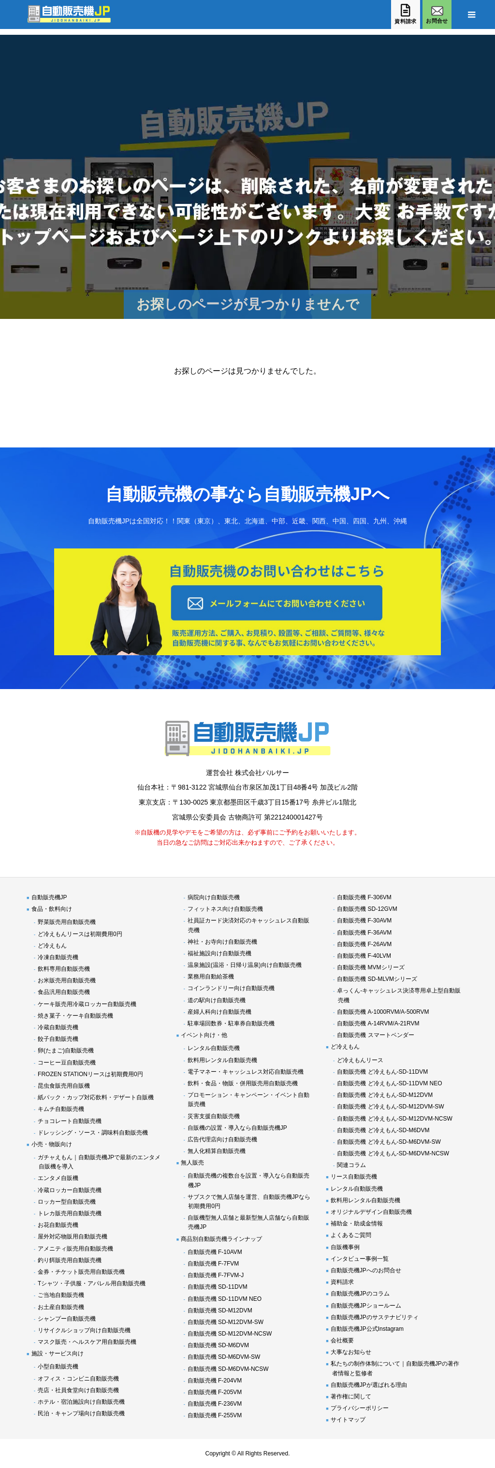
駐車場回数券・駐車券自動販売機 (231, 1023)
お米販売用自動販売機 (67, 980)
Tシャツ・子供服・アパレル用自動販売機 (92, 1283)
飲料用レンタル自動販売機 (222, 1060)
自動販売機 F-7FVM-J (216, 1275)
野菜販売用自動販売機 (67, 922)
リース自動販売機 (354, 1176)
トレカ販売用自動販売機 (70, 1213)
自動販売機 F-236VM (215, 1403)
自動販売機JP (49, 897)
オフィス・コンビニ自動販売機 (78, 1378)
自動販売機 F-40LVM (364, 955)
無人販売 (192, 1162)
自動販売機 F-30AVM (364, 920)
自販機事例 (345, 1247)
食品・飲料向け (51, 909)
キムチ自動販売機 (61, 1109)
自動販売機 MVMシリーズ (370, 967)
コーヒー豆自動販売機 (67, 1062)
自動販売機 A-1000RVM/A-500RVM (383, 1011)
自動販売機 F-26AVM (364, 944)
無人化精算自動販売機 (217, 1151)
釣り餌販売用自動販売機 (70, 1260)
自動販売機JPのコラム (360, 1293)
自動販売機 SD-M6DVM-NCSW (228, 1369)
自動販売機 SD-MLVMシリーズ (377, 979)
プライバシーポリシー (360, 1408)
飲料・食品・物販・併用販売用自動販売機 (243, 1083)
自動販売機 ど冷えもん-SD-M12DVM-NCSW (394, 1118)
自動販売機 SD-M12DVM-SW (225, 1322)
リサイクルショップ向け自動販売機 (84, 1330)
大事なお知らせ (351, 1352)
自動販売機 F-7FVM (213, 1263)
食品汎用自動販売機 (64, 992)
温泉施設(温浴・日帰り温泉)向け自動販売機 (245, 965)
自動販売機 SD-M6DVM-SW (224, 1356)
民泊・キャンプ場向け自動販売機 (81, 1413)
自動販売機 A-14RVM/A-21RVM (378, 1023)
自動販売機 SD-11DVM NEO (225, 1298)
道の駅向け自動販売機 (217, 1000)
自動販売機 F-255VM (215, 1415)
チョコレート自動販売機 (70, 1121)
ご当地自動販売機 (61, 1295)
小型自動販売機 (58, 1366)
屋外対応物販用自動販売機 (72, 1236)
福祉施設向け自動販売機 (219, 953)
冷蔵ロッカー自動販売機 (70, 1190)
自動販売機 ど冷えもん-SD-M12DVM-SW (390, 1106)
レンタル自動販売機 (214, 1048)
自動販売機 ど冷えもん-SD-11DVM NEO (389, 1083)
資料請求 (342, 1282)
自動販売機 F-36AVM (364, 932)
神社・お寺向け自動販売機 (222, 941)
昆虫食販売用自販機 (64, 1085)
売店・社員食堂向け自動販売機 (78, 1390)
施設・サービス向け (57, 1353)
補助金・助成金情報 (357, 1223)
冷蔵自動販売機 (58, 1027)
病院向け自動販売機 (214, 897)
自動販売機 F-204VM (215, 1380)
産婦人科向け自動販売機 (219, 1011)
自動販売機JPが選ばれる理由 (369, 1385)
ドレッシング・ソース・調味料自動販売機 (93, 1132)
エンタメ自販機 (58, 1178)
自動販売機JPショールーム (366, 1305)
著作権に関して (351, 1396)
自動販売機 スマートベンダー (375, 1035)
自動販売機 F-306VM (364, 897)
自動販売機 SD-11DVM (218, 1286)
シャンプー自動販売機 (67, 1318)
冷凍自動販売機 (58, 957)
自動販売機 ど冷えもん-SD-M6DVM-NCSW (393, 1153)
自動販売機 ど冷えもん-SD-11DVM (382, 1071)
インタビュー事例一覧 (360, 1258)
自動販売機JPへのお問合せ (366, 1270)
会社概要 (342, 1340)
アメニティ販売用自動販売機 (75, 1248)
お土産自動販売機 (61, 1307)
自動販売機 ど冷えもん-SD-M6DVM (383, 1130)
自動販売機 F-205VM (215, 1392)
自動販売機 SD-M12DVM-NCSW (230, 1333)
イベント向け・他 (204, 1035)
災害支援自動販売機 (214, 1116)
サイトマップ (348, 1419)
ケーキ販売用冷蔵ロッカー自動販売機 (87, 1004)
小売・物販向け (51, 1144)
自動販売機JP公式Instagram (367, 1328)
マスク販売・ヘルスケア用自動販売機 (87, 1341)
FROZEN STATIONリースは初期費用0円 (90, 1074)
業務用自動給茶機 (211, 976)
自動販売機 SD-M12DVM (220, 1310)
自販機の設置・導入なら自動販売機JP (237, 1127)
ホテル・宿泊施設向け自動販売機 (81, 1401)
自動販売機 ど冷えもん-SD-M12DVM (385, 1095)
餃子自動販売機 (58, 1039)
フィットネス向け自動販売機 (225, 909)
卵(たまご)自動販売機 (66, 1050)
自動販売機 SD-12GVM (367, 909)
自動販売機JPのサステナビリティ (375, 1317)
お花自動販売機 (58, 1225)
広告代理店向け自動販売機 (222, 1139)
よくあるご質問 (351, 1235)
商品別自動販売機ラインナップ (221, 1239)
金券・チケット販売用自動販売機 (81, 1271)
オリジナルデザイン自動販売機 (371, 1212)
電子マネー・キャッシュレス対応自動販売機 (246, 1071)
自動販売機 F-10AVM (215, 1252)
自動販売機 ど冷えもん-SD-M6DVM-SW (389, 1141)
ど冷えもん (52, 945)
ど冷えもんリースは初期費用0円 (80, 934)
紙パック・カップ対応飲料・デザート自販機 (96, 1097)
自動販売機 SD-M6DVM (218, 1345)
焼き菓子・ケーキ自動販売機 (75, 1015)
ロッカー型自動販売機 (67, 1201)
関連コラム (351, 1165)
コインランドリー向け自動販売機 (231, 988)
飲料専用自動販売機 (64, 968)
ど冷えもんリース (360, 1060)
